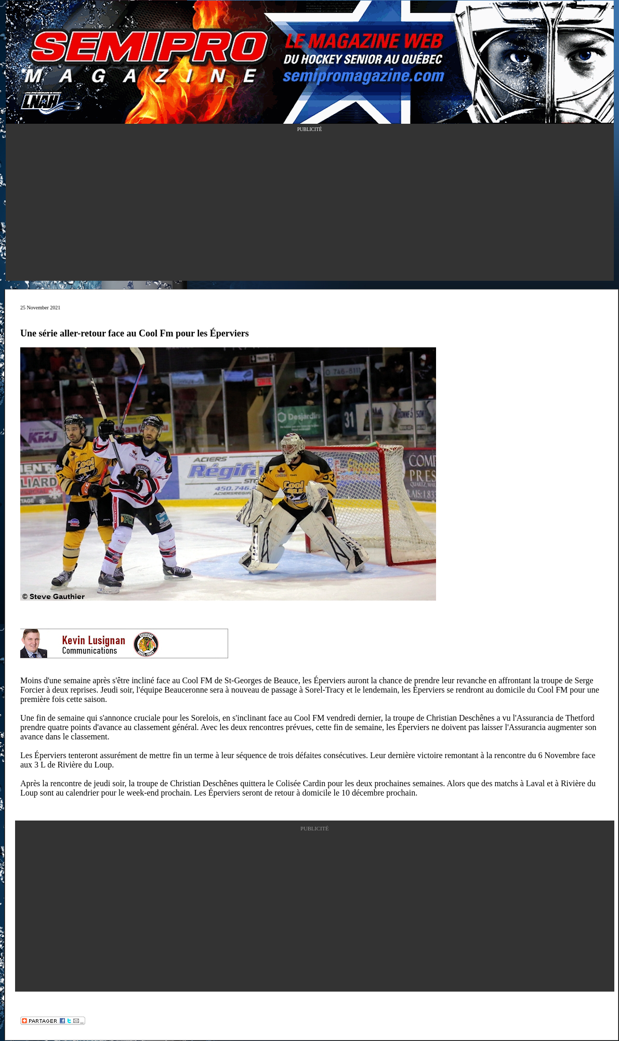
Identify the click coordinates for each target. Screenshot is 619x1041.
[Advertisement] (310, 208)
